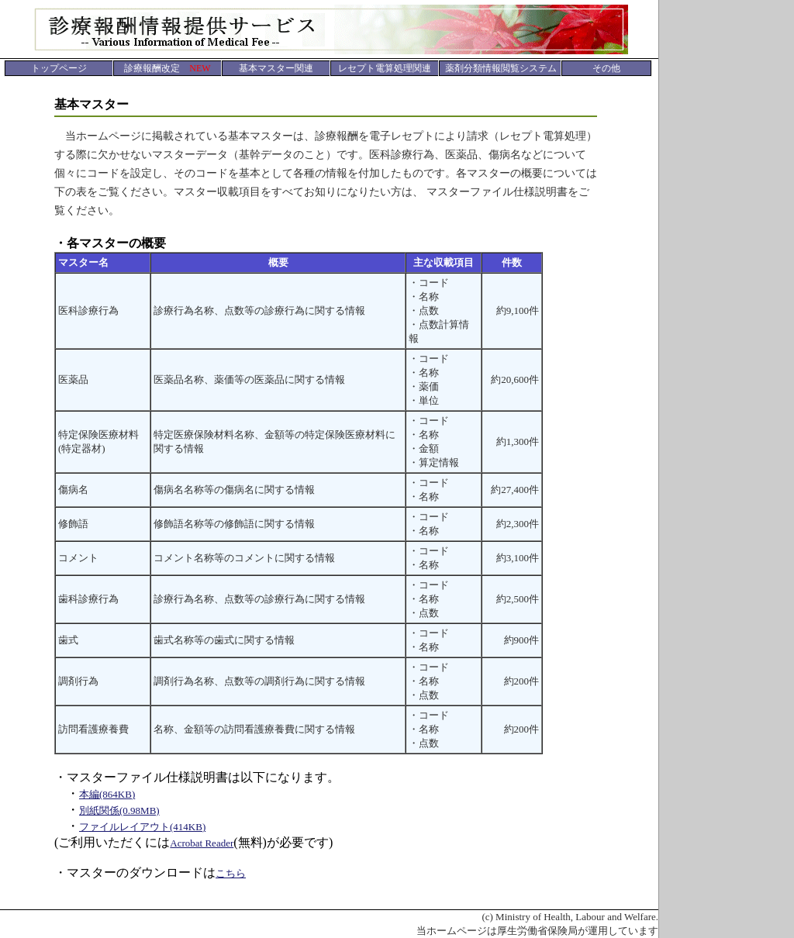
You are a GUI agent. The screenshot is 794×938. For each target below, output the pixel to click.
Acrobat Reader (201, 843)
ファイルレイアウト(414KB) (142, 827)
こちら (231, 873)
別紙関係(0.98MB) (119, 810)
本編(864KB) (107, 794)
